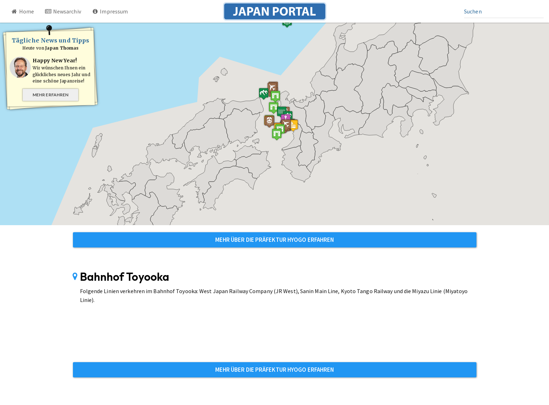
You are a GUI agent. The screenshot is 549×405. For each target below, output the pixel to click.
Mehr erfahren (50, 94)
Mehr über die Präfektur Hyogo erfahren (274, 240)
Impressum (110, 11)
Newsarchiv (63, 11)
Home (22, 11)
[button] (275, 96)
